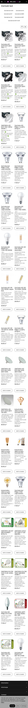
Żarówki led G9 (8, 17)
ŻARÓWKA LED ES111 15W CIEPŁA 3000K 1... (6, 127)
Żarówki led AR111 (19, 17)
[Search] (5, 2)
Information (14, 683)
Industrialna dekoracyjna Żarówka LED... (19, 451)
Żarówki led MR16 (19, 14)
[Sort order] (25, 27)
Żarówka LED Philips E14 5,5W (6, 613)
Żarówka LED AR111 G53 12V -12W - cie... (5, 654)
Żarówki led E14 (20, 10)
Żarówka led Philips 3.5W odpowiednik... (6, 167)
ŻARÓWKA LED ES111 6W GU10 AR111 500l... (6, 370)
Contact (3, 695)
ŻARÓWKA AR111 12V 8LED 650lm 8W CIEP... (20, 613)
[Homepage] (14, 2)
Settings (24, 706)
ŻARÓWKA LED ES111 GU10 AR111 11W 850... (6, 410)
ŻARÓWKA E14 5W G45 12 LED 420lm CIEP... (7, 573)
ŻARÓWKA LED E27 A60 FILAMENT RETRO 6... (7, 532)
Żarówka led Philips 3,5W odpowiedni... (19, 492)
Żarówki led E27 (8, 14)
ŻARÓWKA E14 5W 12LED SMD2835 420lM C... (21, 573)
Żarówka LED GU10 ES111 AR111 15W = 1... (6, 46)
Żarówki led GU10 (8, 10)
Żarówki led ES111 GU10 (14, 20)
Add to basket (7, 66)
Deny (18, 706)
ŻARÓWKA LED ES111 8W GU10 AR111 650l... (19, 370)
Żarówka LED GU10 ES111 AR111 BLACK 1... (6, 86)
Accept (12, 706)
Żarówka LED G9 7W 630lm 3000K (20, 288)
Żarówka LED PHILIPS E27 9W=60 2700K (19, 654)
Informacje (14, 687)
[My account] (26, 2)
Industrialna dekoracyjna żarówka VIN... (19, 410)
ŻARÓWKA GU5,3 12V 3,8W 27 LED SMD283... (20, 532)
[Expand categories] (1, 2)
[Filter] (22, 27)
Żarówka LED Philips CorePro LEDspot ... (20, 127)
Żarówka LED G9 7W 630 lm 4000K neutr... (7, 329)
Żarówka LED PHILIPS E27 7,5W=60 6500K (6, 248)
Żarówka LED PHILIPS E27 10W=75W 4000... (21, 208)
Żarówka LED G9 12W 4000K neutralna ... (20, 248)
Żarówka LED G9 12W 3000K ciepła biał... (7, 289)
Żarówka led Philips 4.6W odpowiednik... (19, 167)
